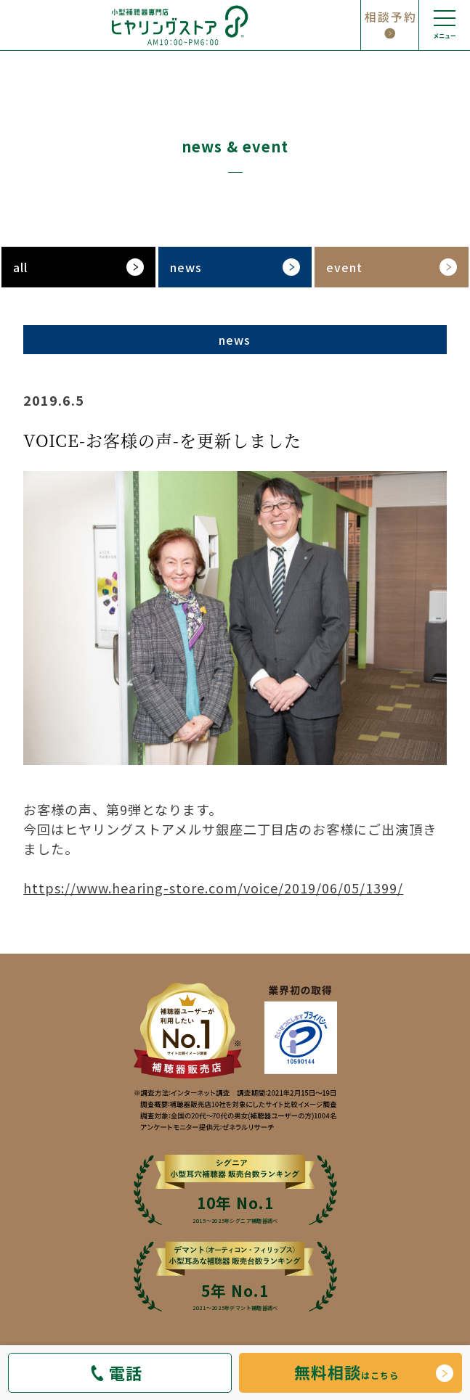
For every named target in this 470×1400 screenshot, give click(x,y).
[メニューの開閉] (444, 25)
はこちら (346, 1371)
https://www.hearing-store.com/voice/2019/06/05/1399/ (213, 887)
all (20, 267)
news (186, 267)
